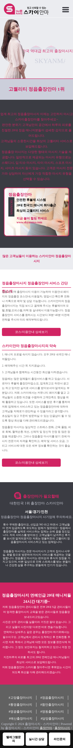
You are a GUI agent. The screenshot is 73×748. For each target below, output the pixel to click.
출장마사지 (62, 728)
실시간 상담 (36, 739)
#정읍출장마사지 (52, 697)
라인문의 (59, 739)
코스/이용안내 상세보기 (31, 331)
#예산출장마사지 (20, 718)
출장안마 (46, 728)
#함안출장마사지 (52, 704)
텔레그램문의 (13, 738)
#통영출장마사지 (20, 704)
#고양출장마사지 (20, 697)
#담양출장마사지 (52, 718)
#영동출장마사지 (52, 711)
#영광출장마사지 (20, 711)
